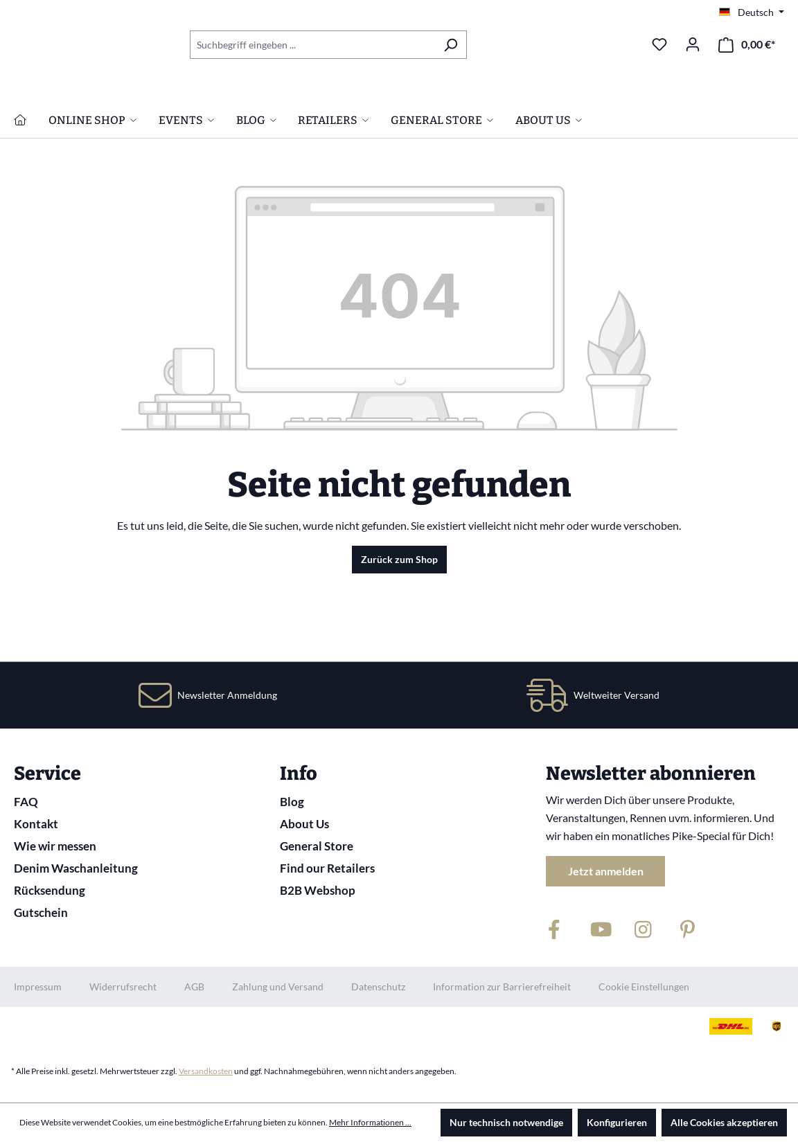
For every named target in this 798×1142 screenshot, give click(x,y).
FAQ (26, 801)
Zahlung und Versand (277, 986)
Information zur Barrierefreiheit (502, 986)
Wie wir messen (55, 846)
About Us (304, 824)
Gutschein (41, 912)
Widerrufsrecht (123, 986)
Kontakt (36, 824)
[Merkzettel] (659, 44)
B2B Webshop (317, 890)
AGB (194, 986)
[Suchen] (450, 44)
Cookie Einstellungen (643, 986)
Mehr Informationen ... (370, 1122)
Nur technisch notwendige (506, 1122)
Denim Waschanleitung (76, 868)
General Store (316, 846)
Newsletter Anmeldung (227, 695)
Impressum (38, 986)
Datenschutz (378, 986)
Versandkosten (206, 1071)
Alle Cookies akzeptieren (724, 1122)
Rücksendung (49, 890)
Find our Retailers (327, 868)
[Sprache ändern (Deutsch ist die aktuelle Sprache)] (751, 12)
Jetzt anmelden (606, 870)
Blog (292, 801)
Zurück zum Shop (399, 633)
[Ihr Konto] (692, 44)
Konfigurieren (617, 1122)
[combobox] (312, 44)
